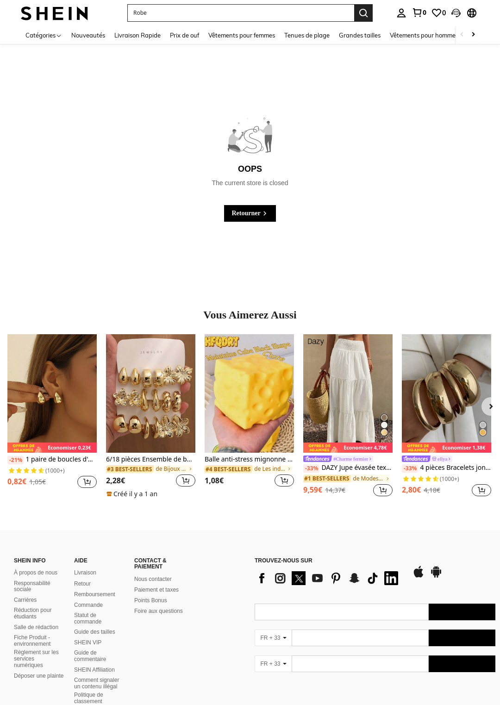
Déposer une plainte (38, 676)
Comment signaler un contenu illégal (96, 683)
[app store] (418, 576)
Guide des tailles (94, 632)
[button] (456, 13)
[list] (329, 578)
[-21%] (15, 460)
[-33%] (311, 468)
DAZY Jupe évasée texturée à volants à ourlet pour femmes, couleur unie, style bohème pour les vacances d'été (348, 468)
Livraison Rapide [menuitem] (137, 35)
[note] (52, 448)
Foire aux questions (158, 611)
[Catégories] (44, 35)
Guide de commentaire (90, 655)
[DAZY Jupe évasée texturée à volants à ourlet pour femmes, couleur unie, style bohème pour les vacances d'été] (348, 393)
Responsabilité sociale (32, 586)
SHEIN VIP (87, 642)
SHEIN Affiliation (94, 670)
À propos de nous (35, 572)
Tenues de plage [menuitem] (307, 35)
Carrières (25, 600)
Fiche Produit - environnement (32, 640)
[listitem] (52, 416)
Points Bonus (150, 600)
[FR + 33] (273, 638)
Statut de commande (87, 618)
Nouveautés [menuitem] (88, 35)
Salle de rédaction (36, 627)
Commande (88, 605)
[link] (419, 12)
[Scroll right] (473, 35)
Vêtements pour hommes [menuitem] (424, 35)
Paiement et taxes (156, 589)
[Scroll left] (462, 35)
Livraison (85, 572)
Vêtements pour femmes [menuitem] (241, 35)
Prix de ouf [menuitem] (184, 35)
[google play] (436, 576)
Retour (82, 583)
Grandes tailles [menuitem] (360, 35)
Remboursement (94, 594)
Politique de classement (88, 698)
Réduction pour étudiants (32, 613)
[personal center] (401, 13)
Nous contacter (153, 579)
